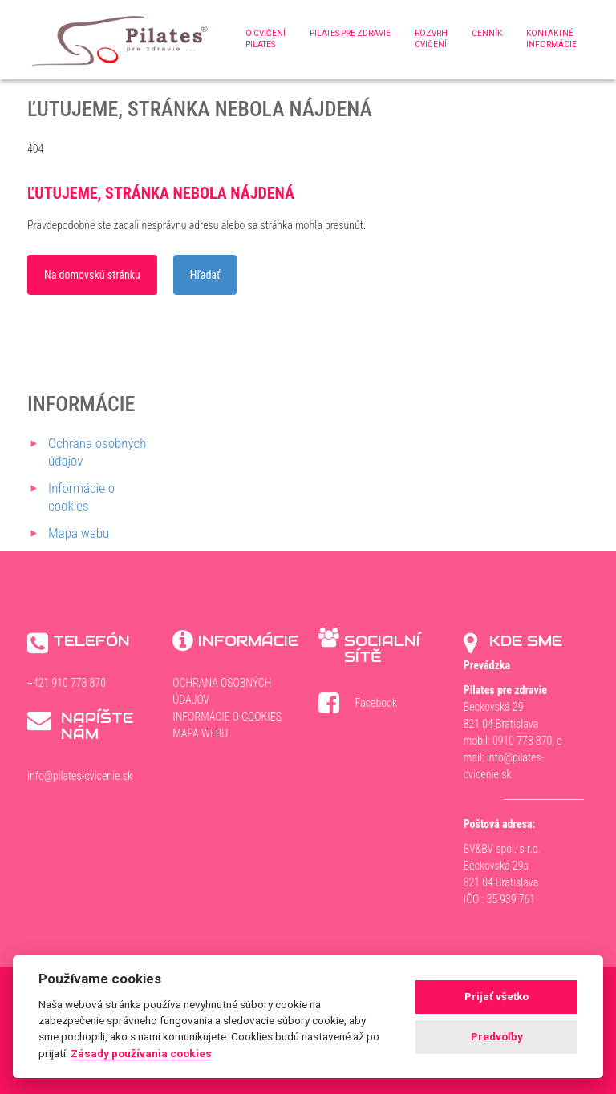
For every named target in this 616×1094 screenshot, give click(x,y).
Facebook (368, 705)
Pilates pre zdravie (350, 33)
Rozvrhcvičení (431, 39)
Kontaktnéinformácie (551, 39)
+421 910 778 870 (66, 682)
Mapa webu (78, 533)
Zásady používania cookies (141, 1053)
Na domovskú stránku (92, 274)
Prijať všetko (496, 997)
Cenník (487, 33)
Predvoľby (497, 1037)
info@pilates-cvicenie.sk (79, 775)
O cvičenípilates (265, 39)
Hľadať (205, 274)
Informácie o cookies (227, 716)
